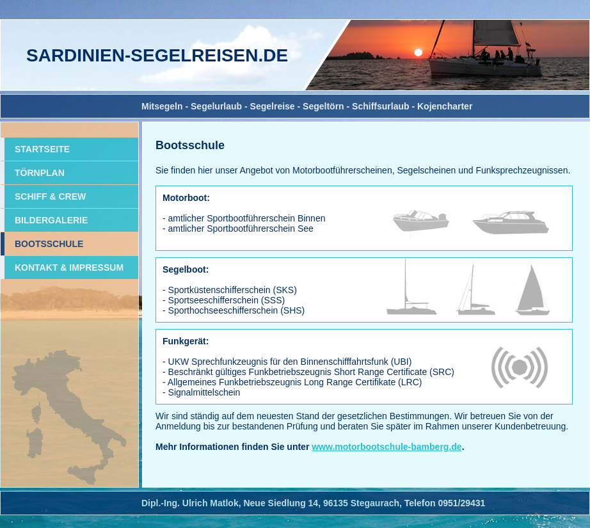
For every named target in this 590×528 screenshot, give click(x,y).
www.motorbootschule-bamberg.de (386, 447)
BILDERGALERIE (51, 220)
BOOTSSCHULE (49, 244)
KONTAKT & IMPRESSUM (69, 267)
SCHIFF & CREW (50, 196)
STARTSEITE (42, 149)
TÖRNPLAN (40, 173)
